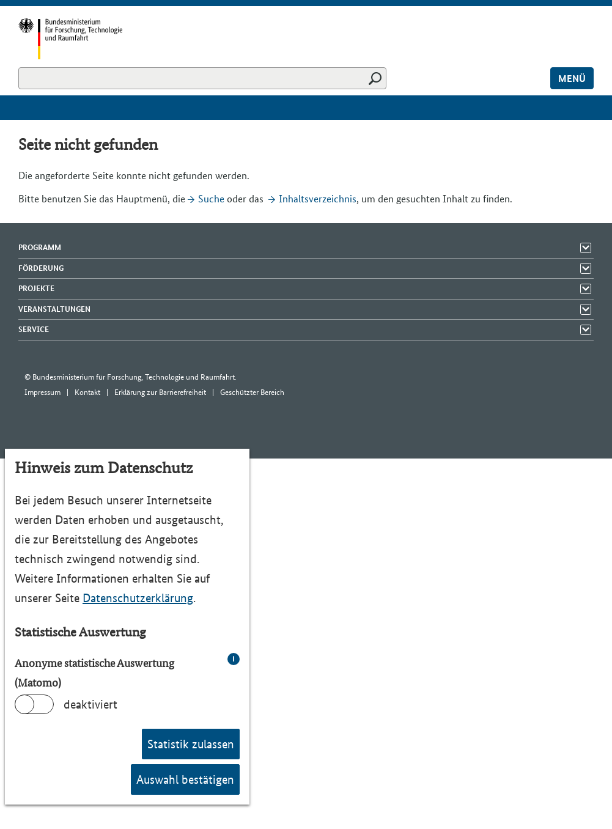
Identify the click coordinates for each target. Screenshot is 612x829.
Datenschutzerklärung (138, 598)
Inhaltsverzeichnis (317, 199)
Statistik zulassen (190, 744)
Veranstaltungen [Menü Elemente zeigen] (54, 309)
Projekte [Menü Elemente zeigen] (36, 288)
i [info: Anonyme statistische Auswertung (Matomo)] (233, 658)
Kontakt (87, 392)
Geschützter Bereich (252, 392)
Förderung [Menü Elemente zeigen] (41, 268)
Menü (572, 78)
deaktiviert (90, 704)
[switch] (34, 704)
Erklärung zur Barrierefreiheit (160, 392)
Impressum (42, 392)
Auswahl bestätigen (185, 779)
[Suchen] (202, 78)
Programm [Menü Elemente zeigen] (39, 247)
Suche (211, 199)
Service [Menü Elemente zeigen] (33, 329)
